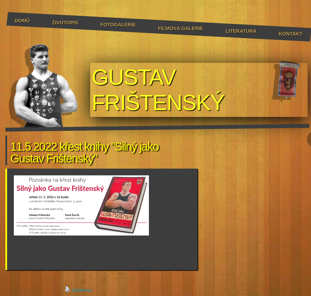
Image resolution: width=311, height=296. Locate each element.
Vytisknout (78, 290)
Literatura (241, 31)
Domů (22, 20)
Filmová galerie (180, 28)
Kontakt (291, 33)
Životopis (65, 22)
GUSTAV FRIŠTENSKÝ (158, 90)
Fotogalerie (118, 24)
